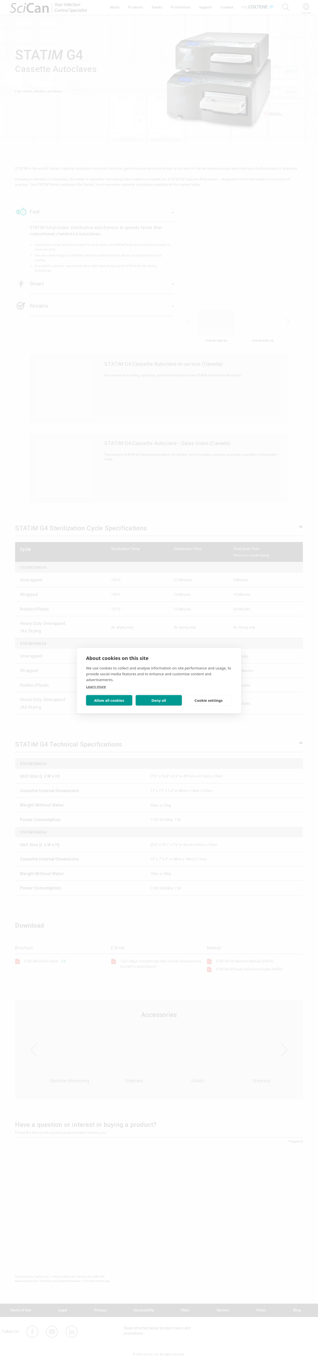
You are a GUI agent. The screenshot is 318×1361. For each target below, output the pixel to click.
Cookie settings (208, 700)
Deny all (158, 700)
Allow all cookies (109, 700)
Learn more (96, 686)
